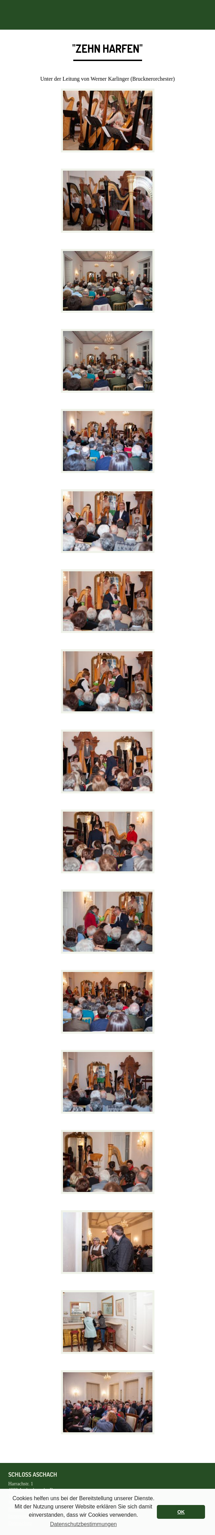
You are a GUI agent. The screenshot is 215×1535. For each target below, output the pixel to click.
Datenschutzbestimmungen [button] (83, 1524)
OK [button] (181, 1512)
